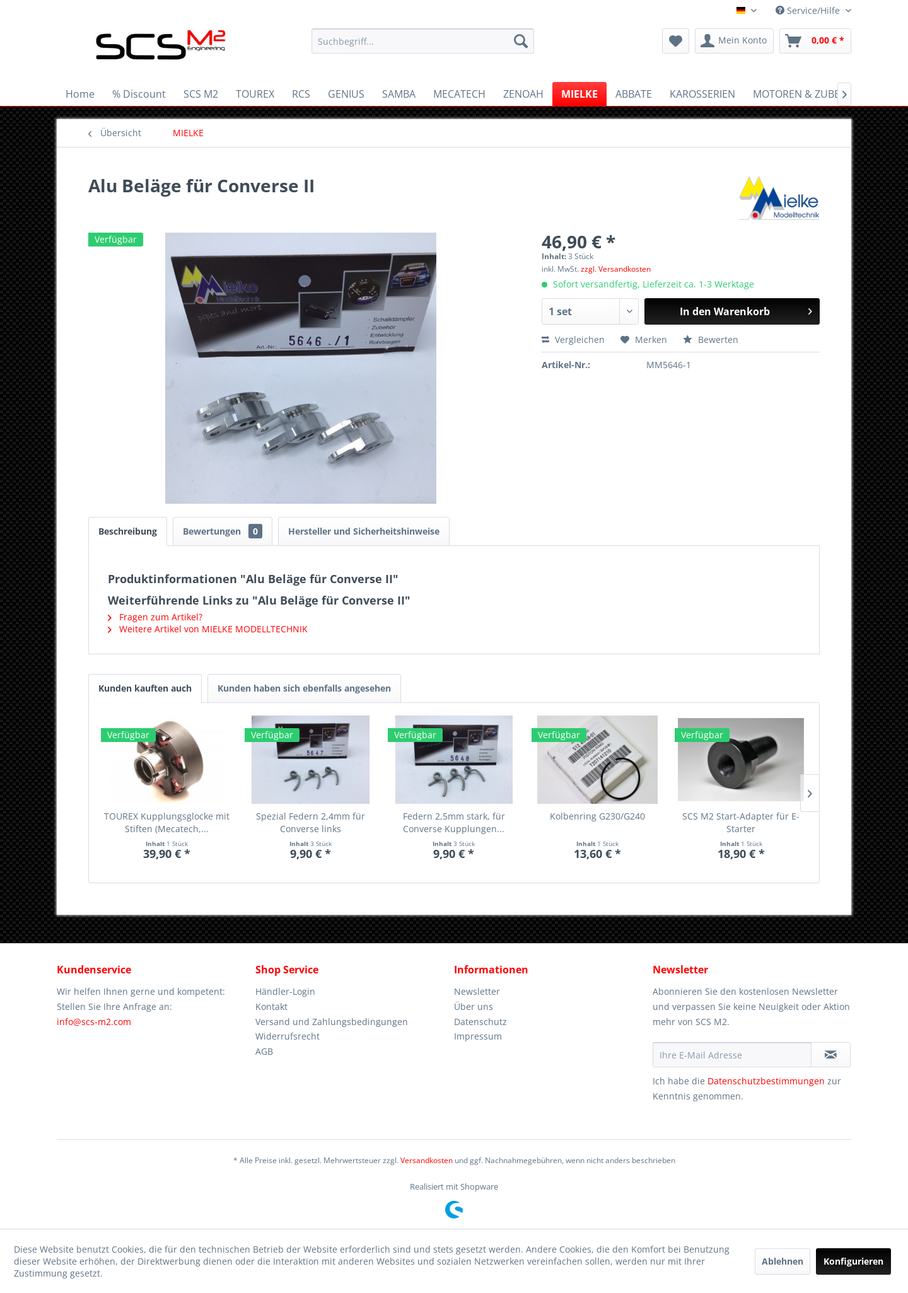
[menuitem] (422, 41)
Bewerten (710, 339)
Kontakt (271, 1006)
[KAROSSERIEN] (702, 94)
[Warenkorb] (815, 41)
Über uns (473, 1006)
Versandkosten (426, 1160)
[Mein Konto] (734, 41)
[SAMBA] (398, 94)
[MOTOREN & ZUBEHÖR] (807, 94)
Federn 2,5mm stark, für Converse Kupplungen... (454, 822)
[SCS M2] (201, 94)
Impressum (478, 1036)
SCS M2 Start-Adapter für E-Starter (741, 822)
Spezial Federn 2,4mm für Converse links (310, 822)
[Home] (80, 94)
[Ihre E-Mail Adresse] (732, 1054)
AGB (264, 1051)
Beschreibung (127, 531)
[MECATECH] (459, 94)
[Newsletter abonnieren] (831, 1054)
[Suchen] (521, 41)
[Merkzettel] (675, 41)
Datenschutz (480, 1022)
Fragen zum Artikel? (155, 617)
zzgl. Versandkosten (616, 269)
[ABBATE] (634, 94)
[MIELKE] (579, 94)
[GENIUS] (346, 94)
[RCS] (301, 94)
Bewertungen (222, 531)
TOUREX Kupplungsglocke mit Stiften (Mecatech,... (167, 822)
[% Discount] (139, 94)
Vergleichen (573, 339)
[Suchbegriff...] (422, 41)
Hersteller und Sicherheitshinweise (363, 531)
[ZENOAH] (523, 94)
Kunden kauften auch (145, 688)
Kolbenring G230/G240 (597, 816)
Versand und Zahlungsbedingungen (331, 1022)
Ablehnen (782, 1261)
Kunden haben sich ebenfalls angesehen (304, 688)
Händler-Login (285, 991)
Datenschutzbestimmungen (766, 1081)
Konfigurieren (853, 1261)
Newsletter (477, 991)
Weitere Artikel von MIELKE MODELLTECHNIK (208, 629)
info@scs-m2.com (94, 1022)
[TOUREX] (255, 94)
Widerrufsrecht (287, 1036)
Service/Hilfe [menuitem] (809, 10)
